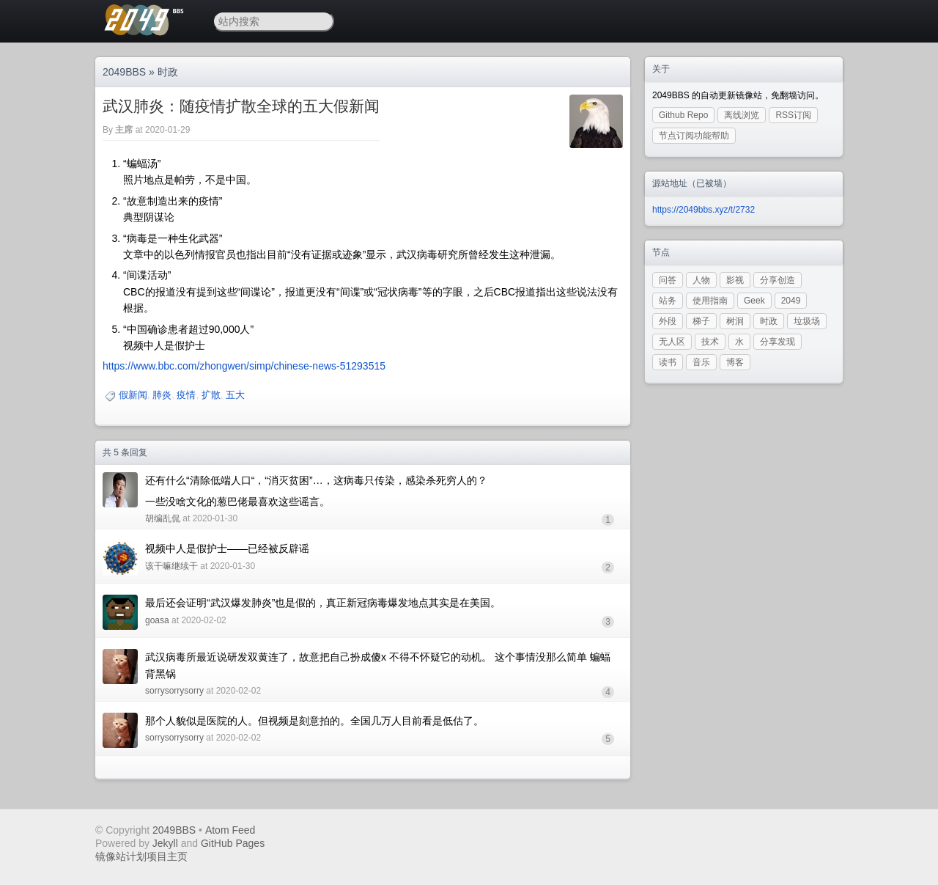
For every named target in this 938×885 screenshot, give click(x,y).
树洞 (735, 321)
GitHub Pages (233, 843)
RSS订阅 (793, 115)
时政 (168, 72)
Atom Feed (230, 830)
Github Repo (683, 115)
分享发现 (777, 342)
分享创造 (777, 280)
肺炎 (161, 394)
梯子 (701, 321)
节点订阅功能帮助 (694, 136)
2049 (791, 300)
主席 (124, 130)
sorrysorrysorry (174, 691)
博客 (735, 362)
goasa (157, 620)
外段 (667, 321)
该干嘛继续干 (171, 566)
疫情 (186, 394)
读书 (667, 362)
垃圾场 (807, 321)
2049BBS (124, 72)
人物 (701, 280)
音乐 (701, 362)
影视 (735, 280)
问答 (667, 280)
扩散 (211, 394)
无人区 (672, 342)
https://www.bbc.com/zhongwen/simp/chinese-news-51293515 (244, 366)
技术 (710, 342)
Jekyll (165, 843)
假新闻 (133, 394)
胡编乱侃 (162, 518)
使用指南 (710, 300)
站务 (667, 300)
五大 (235, 394)
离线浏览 (741, 115)
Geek (754, 300)
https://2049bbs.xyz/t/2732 (703, 210)
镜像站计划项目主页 (141, 856)
